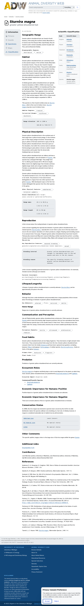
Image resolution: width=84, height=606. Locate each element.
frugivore (48, 352)
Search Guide (46, 12)
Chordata (69, 44)
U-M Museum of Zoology (11, 552)
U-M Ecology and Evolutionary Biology (15, 555)
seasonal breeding (50, 243)
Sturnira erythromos (67, 347)
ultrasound (53, 330)
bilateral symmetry (31, 192)
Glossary (34, 564)
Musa (30, 347)
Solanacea (44, 345)
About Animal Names (37, 555)
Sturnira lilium (36, 230)
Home (5, 16)
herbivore (37, 352)
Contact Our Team (39, 603)
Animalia (11, 16)
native (38, 52)
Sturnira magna (19, 16)
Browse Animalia (36, 550)
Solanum (36, 349)
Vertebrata (70, 50)
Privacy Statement (36, 572)
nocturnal (53, 303)
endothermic (47, 189)
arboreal (38, 303)
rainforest (43, 113)
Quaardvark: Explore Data (39, 566)
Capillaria (74, 373)
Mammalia (70, 55)
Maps (9, 48)
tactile (42, 330)
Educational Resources (38, 558)
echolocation (66, 330)
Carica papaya (44, 347)
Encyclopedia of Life (28, 448)
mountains (27, 116)
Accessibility (35, 569)
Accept (47, 601)
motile (64, 303)
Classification (12, 52)
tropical (39, 110)
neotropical (28, 52)
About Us (34, 552)
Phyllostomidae (71, 65)
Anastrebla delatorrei (62, 373)
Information (12, 32)
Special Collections (37, 561)
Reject (56, 601)
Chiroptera (70, 60)
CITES (25, 427)
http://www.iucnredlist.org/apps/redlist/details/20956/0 (45, 503)
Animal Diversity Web (46, 3)
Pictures (10, 36)
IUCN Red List (29, 418)
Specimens (11, 44)
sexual (66, 246)
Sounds (10, 40)
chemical (27, 332)
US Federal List (29, 422)
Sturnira (69, 72)
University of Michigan (10, 550)
